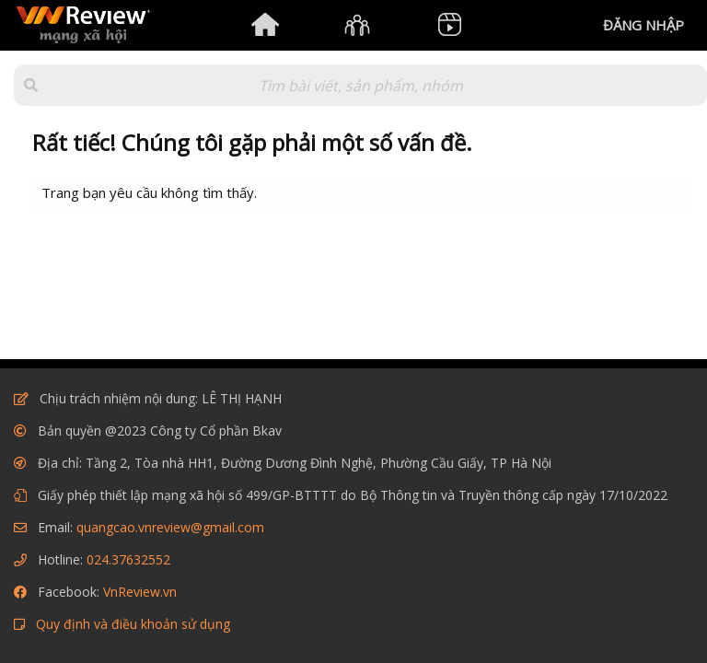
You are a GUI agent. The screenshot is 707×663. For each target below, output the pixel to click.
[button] (30, 85)
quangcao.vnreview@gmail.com (170, 527)
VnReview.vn (140, 591)
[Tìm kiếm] (360, 85)
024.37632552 (128, 559)
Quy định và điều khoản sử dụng (133, 624)
